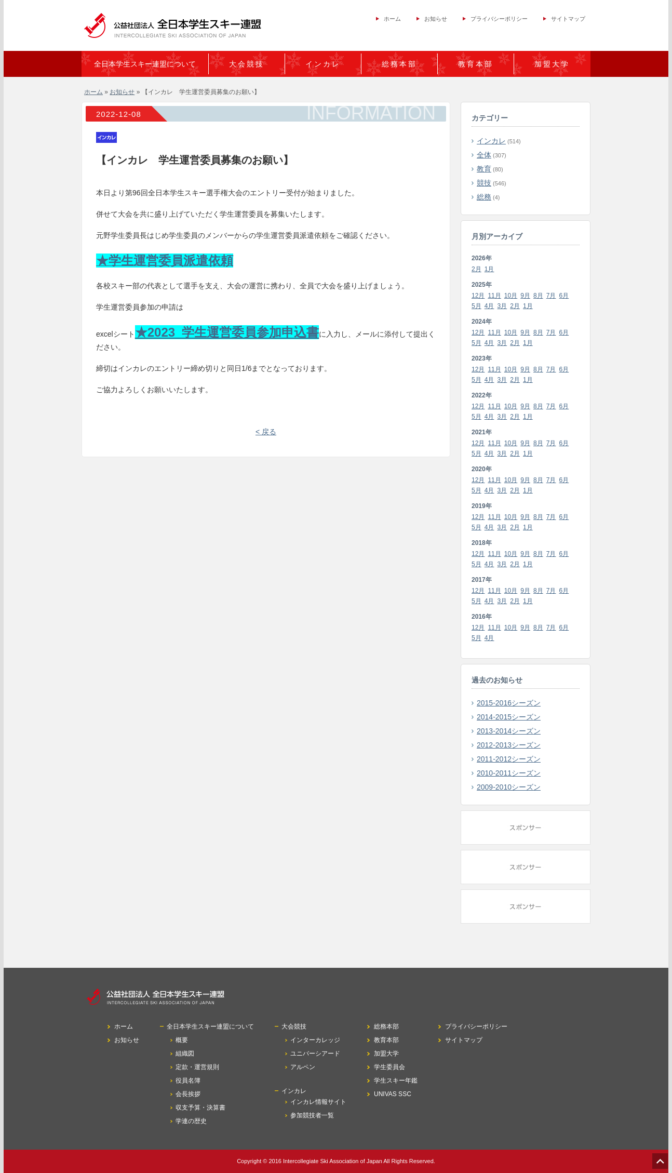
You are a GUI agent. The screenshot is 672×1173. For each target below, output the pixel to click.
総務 (484, 197)
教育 (484, 169)
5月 (476, 306)
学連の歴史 (191, 1121)
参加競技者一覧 (312, 1115)
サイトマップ (568, 19)
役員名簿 (188, 1080)
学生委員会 (389, 1067)
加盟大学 (552, 64)
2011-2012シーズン (509, 759)
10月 (510, 295)
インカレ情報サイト (318, 1101)
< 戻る (266, 432)
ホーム (392, 19)
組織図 (185, 1053)
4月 (489, 306)
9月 (525, 295)
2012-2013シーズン (509, 745)
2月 (476, 269)
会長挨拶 (188, 1094)
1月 (489, 269)
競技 (484, 183)
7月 (551, 295)
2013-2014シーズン (509, 731)
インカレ (491, 141)
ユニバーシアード (315, 1053)
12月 (478, 295)
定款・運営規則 (197, 1067)
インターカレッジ (315, 1040)
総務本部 (399, 64)
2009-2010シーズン (509, 787)
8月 (538, 295)
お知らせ (435, 19)
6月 (564, 295)
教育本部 (475, 64)
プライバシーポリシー (499, 19)
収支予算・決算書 (200, 1107)
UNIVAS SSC (392, 1094)
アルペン (302, 1067)
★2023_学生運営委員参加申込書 (227, 332)
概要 (182, 1040)
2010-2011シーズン (509, 773)
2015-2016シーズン (509, 703)
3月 (502, 306)
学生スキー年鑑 (396, 1080)
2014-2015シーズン (509, 717)
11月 (494, 295)
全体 (484, 155)
